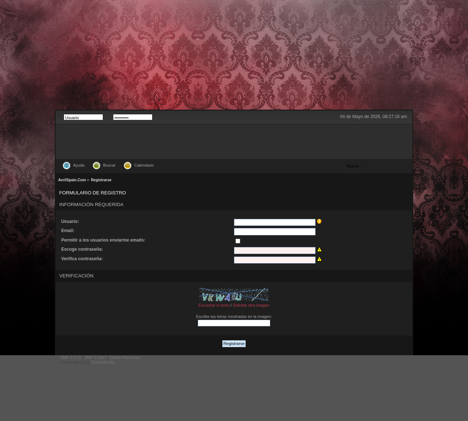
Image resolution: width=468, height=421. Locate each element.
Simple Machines (124, 357)
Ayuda (78, 165)
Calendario (144, 165)
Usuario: (70, 221)
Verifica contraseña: (82, 258)
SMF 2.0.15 (70, 357)
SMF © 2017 (95, 357)
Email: (67, 230)
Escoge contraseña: (82, 249)
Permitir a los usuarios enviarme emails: (103, 240)
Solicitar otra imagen (251, 305)
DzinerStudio (102, 362)
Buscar (109, 165)
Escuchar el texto (214, 305)
